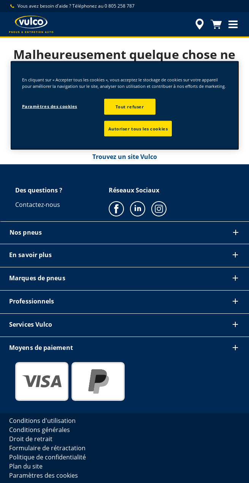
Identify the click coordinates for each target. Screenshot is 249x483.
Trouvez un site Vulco (124, 157)
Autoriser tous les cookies (138, 128)
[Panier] (216, 24)
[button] (233, 24)
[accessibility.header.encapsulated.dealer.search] (199, 24)
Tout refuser (130, 106)
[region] (125, 105)
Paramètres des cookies (50, 106)
